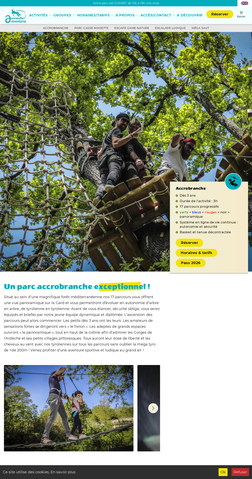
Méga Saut (200, 28)
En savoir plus (63, 472)
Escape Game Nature (131, 28)
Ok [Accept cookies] (223, 472)
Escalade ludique (170, 28)
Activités (38, 15)
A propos (125, 15)
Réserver (219, 14)
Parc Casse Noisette (91, 28)
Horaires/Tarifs (93, 15)
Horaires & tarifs (196, 253)
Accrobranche (56, 28)
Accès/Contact (156, 15)
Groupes (62, 15)
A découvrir (190, 15)
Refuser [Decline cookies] (240, 472)
